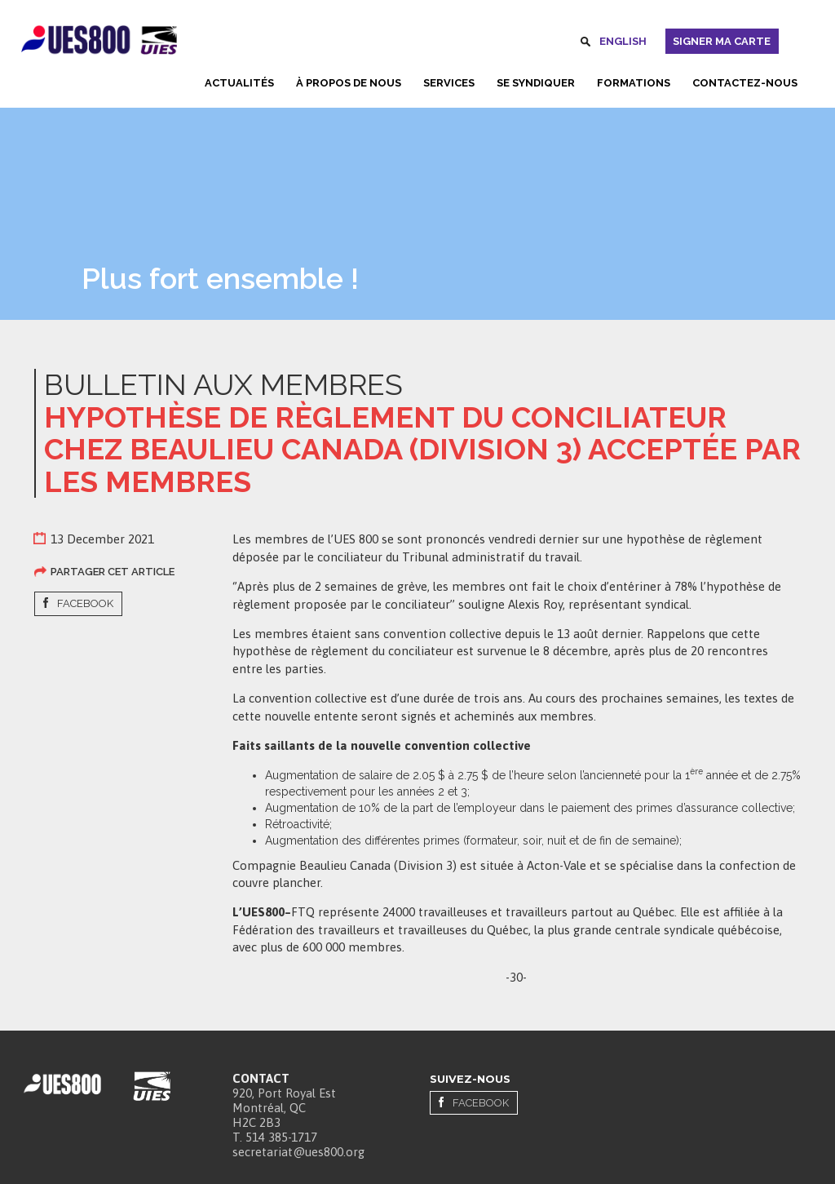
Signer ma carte (722, 41)
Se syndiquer (536, 83)
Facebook (85, 603)
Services (449, 83)
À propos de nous (348, 83)
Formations (633, 83)
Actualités (239, 83)
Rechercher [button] (585, 44)
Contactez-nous (744, 83)
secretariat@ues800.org (298, 1152)
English (623, 41)
